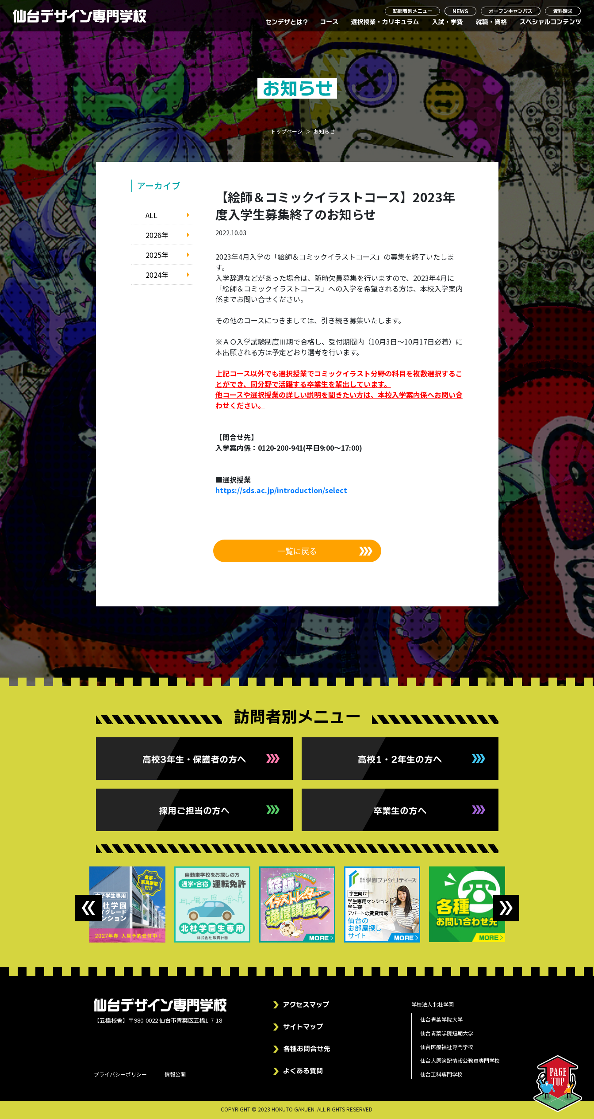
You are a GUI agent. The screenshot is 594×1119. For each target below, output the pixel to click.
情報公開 (175, 1074)
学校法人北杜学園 (432, 1004)
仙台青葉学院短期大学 (446, 1033)
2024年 (157, 274)
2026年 (157, 235)
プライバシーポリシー (120, 1074)
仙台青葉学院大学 (441, 1019)
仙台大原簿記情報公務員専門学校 (460, 1060)
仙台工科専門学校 (441, 1074)
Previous (88, 908)
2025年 (157, 254)
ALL (151, 215)
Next (506, 908)
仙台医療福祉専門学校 (446, 1046)
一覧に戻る (297, 550)
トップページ (287, 131)
